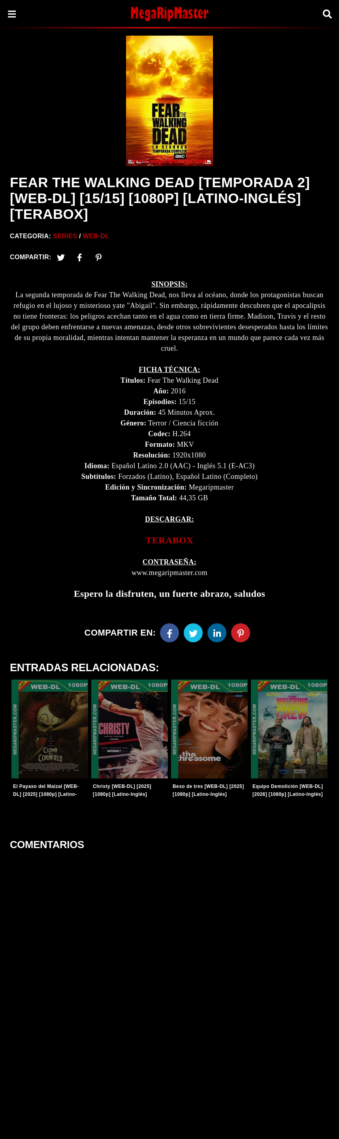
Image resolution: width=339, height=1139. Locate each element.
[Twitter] (60, 257)
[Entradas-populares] (49, 729)
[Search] (327, 14)
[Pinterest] (98, 257)
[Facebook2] (79, 257)
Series (65, 236)
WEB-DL (96, 236)
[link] (169, 540)
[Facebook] (169, 632)
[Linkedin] (217, 632)
